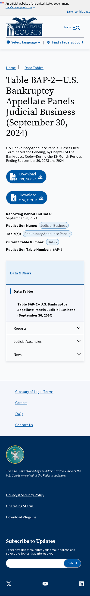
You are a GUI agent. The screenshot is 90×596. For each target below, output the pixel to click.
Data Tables (24, 291)
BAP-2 (52, 242)
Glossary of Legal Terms (34, 391)
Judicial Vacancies (28, 341)
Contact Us (24, 424)
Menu (67, 27)
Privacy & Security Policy (25, 495)
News (18, 354)
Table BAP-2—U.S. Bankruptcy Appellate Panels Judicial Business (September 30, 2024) (46, 309)
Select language (24, 42)
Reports (20, 328)
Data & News (20, 273)
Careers (21, 402)
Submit (72, 563)
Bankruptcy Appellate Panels (47, 233)
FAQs (19, 413)
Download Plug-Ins (21, 517)
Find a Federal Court (65, 42)
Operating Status (20, 506)
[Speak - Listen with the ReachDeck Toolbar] (78, 12)
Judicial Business (53, 225)
